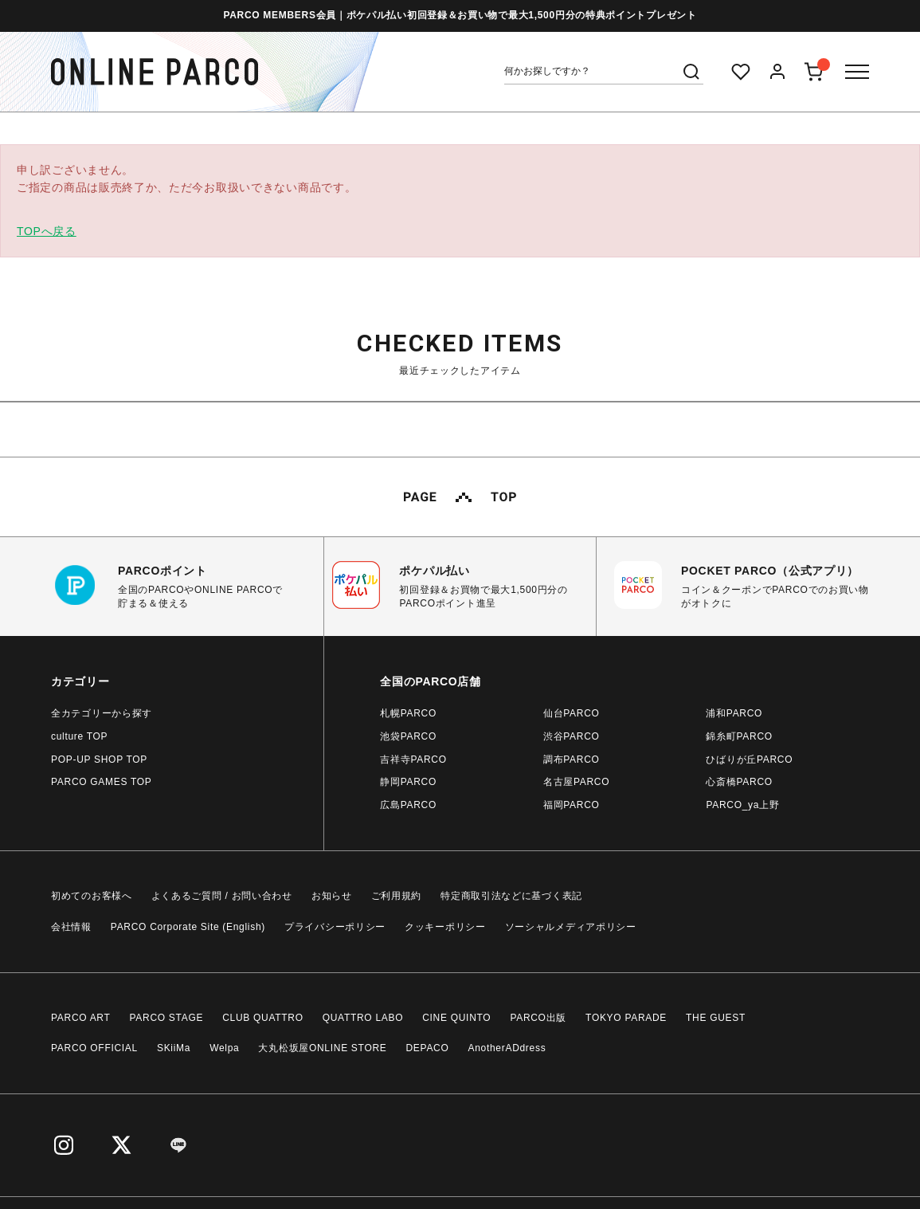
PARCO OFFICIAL (94, 1048)
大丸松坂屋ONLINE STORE (322, 1048)
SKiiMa (173, 1048)
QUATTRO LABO (363, 1017)
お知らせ (331, 895)
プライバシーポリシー (335, 926)
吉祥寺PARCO (413, 759)
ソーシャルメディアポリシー (570, 926)
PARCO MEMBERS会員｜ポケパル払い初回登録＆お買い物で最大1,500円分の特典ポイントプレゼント (459, 15)
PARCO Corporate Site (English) (188, 926)
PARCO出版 (538, 1017)
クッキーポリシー (445, 926)
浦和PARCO (734, 713)
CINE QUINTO (456, 1017)
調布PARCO (571, 759)
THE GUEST (716, 1017)
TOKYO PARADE (626, 1017)
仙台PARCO (571, 713)
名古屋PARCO (576, 781)
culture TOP (79, 736)
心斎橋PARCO (739, 781)
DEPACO (427, 1048)
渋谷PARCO (571, 736)
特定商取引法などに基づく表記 (511, 895)
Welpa (224, 1048)
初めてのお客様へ (91, 895)
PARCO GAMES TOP (101, 781)
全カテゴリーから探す (101, 713)
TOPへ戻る (46, 231)
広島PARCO (408, 805)
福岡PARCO (571, 805)
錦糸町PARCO (739, 736)
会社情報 (71, 926)
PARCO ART (81, 1017)
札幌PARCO (408, 713)
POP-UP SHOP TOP (99, 759)
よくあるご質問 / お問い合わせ (221, 895)
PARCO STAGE (167, 1017)
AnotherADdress (507, 1048)
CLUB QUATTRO (262, 1017)
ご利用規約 (396, 895)
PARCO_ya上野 (742, 805)
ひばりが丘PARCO (749, 759)
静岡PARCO (408, 781)
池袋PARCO (408, 736)
